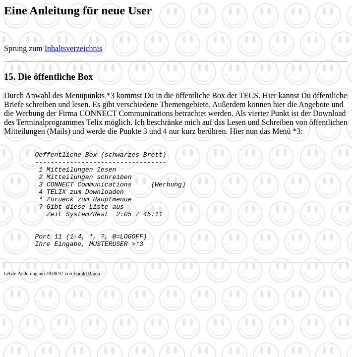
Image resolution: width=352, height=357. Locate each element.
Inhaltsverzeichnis (73, 48)
